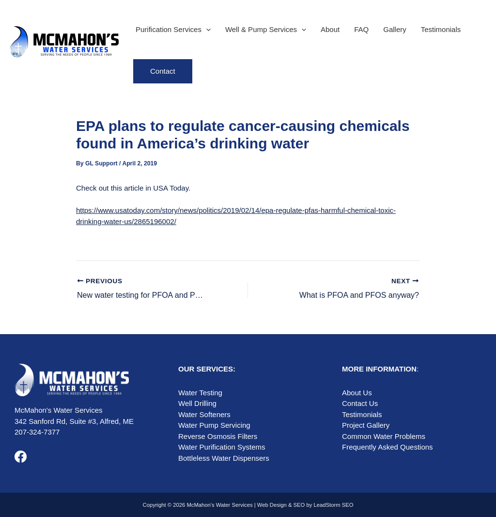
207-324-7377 (37, 432)
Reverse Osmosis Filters (217, 436)
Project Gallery (365, 425)
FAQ (361, 29)
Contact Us (360, 403)
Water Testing (200, 392)
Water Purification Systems (221, 447)
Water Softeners (204, 414)
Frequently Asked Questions (387, 447)
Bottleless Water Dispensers (223, 458)
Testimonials (441, 29)
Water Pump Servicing (214, 425)
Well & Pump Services (265, 29)
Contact (162, 71)
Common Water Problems (383, 436)
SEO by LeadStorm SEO (324, 505)
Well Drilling (197, 403)
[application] (206, 29)
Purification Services (173, 29)
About (330, 29)
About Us (357, 392)
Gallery (394, 29)
